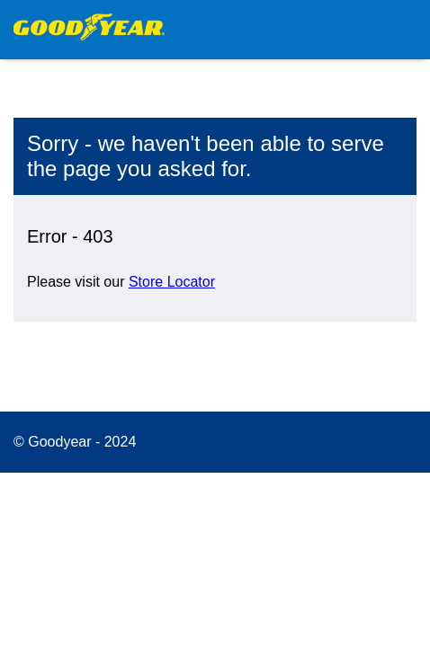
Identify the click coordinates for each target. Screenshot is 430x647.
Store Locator (172, 281)
